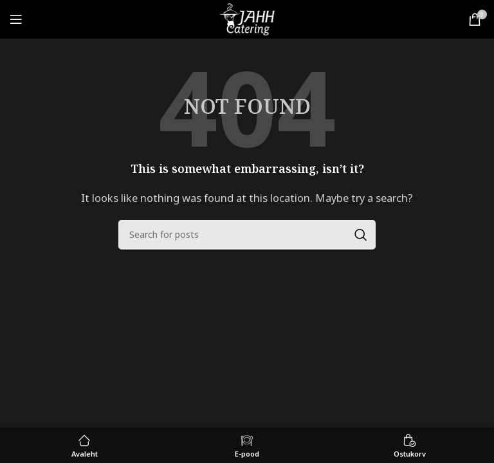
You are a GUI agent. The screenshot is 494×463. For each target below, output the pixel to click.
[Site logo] (246, 18)
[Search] (247, 235)
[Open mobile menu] (16, 19)
